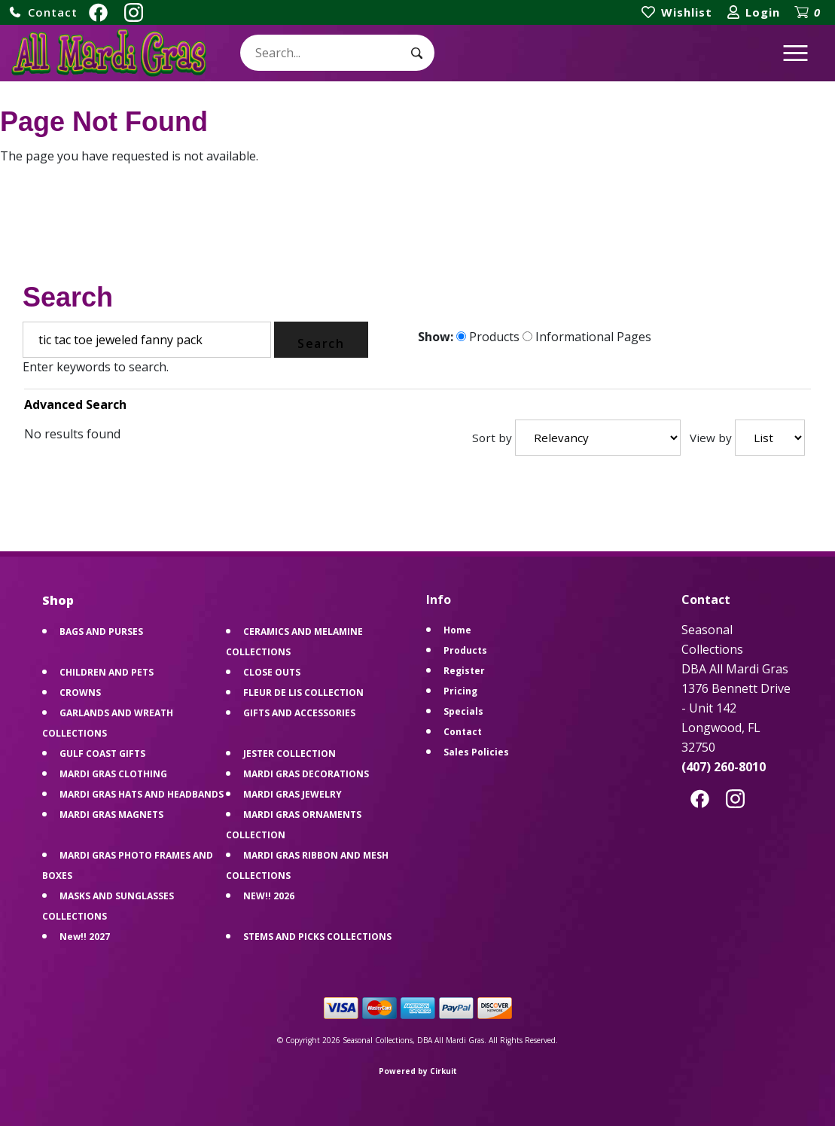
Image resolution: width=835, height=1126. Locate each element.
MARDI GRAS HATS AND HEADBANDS (141, 794)
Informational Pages (587, 336)
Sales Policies (476, 752)
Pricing (460, 691)
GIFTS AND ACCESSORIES (299, 712)
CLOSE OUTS (271, 672)
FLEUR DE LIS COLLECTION (303, 692)
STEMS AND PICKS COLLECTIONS (317, 936)
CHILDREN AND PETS (106, 672)
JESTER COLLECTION (289, 753)
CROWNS (80, 692)
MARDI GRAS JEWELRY (292, 794)
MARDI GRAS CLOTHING (113, 773)
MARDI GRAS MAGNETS (111, 814)
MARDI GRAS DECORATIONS (306, 773)
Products (488, 336)
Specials (463, 711)
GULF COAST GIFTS (102, 753)
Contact (462, 731)
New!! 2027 (84, 936)
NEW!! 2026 (268, 896)
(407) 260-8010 (723, 766)
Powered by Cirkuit (418, 1071)
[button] (43, 12)
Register (464, 670)
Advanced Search (75, 404)
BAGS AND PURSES (101, 631)
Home (457, 630)
